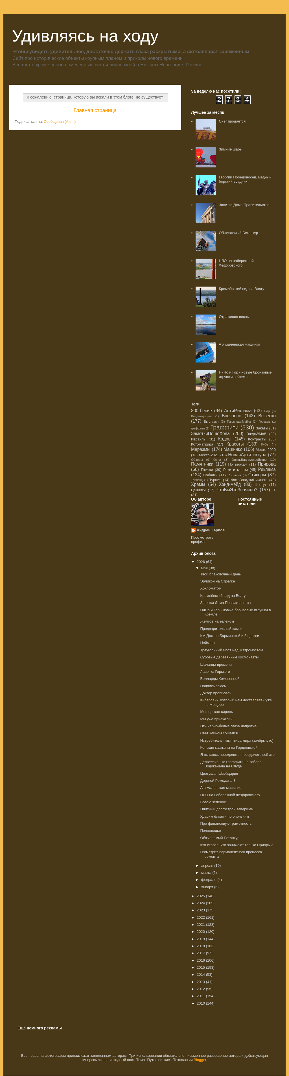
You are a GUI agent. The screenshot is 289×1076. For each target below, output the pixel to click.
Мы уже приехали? (216, 719)
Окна (217, 459)
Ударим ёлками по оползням (224, 816)
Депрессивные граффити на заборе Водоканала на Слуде (230, 764)
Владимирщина (201, 416)
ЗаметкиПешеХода (210, 433)
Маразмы (200, 449)
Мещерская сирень (216, 712)
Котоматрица (202, 444)
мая (205, 568)
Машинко (233, 449)
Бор (267, 411)
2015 (201, 967)
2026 (201, 562)
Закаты (262, 428)
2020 (201, 931)
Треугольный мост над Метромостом (231, 650)
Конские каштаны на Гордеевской (228, 747)
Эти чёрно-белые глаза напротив (228, 726)
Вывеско (267, 415)
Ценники (198, 490)
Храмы (198, 484)
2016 (201, 960)
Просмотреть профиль (202, 539)
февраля (209, 880)
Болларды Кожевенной (219, 678)
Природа (267, 464)
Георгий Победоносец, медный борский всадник (245, 179)
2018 (201, 946)
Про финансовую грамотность (225, 823)
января (207, 887)
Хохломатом (210, 588)
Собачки (210, 475)
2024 (201, 903)
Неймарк (207, 643)
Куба (264, 444)
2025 (201, 896)
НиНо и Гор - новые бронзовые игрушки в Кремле (245, 374)
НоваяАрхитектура (247, 454)
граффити (198, 428)
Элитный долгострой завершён (226, 809)
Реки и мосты (235, 470)
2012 (201, 989)
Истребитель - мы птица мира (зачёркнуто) (236, 740)
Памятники (202, 464)
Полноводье (210, 830)
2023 (201, 910)
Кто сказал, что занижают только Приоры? (236, 845)
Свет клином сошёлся (219, 733)
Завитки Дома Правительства (244, 205)
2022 (201, 917)
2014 (201, 974)
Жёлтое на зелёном (217, 621)
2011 (201, 996)
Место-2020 (266, 450)
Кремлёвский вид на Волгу (241, 289)
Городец (264, 421)
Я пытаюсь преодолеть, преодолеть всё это (237, 754)
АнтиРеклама (237, 410)
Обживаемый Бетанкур (238, 233)
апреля (207, 865)
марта (207, 872)
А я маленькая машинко (239, 344)
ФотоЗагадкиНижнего (249, 480)
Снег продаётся (232, 121)
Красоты (235, 444)
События (234, 475)
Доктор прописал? (215, 693)
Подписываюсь (213, 686)
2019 (201, 939)
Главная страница (95, 110)
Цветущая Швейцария (219, 773)
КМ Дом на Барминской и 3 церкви (229, 636)
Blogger (200, 1060)
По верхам (237, 464)
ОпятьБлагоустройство (249, 459)
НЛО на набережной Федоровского (236, 263)
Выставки (211, 421)
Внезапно (231, 415)
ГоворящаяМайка (239, 421)
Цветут (260, 485)
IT (274, 490)
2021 (201, 924)
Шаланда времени (216, 664)
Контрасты (257, 439)
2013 (201, 982)
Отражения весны (234, 317)
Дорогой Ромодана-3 (217, 780)
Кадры (224, 438)
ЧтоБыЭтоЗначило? (236, 489)
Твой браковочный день (220, 574)
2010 (201, 1003)
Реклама (267, 469)
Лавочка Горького (215, 671)
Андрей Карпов (211, 530)
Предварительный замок (221, 629)
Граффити (224, 427)
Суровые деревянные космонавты (229, 657)
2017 (201, 953)
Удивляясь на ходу (85, 35)
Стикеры (257, 474)
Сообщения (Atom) (60, 121)
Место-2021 (209, 455)
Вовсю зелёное (213, 802)
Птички (207, 470)
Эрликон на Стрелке (217, 581)
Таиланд (197, 480)
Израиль (198, 439)
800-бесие (201, 410)
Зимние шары (230, 149)
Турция (215, 480)
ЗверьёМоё (256, 434)
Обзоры (197, 459)
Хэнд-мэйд (230, 484)
